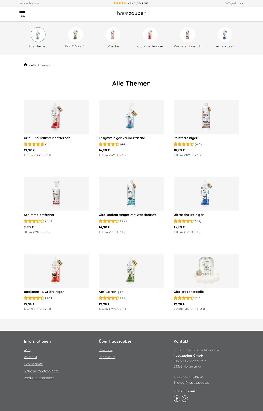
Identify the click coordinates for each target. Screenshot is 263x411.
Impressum (107, 357)
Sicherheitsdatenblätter (41, 371)
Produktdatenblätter (39, 378)
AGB (27, 350)
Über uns (105, 350)
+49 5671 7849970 (190, 377)
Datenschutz (33, 364)
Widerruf (30, 357)
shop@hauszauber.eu (193, 382)
